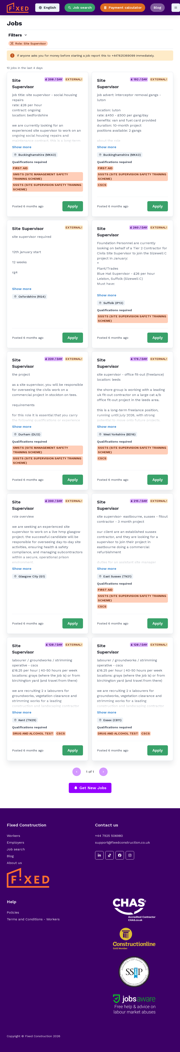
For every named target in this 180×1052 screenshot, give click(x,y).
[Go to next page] (103, 772)
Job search (80, 8)
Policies (13, 912)
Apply (73, 206)
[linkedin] (99, 855)
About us (14, 863)
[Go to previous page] (76, 772)
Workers (13, 836)
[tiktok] (109, 855)
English (47, 8)
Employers (15, 842)
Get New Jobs (90, 788)
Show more (21, 147)
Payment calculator (123, 8)
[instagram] (130, 855)
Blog (157, 8)
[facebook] (119, 855)
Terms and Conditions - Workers (33, 919)
